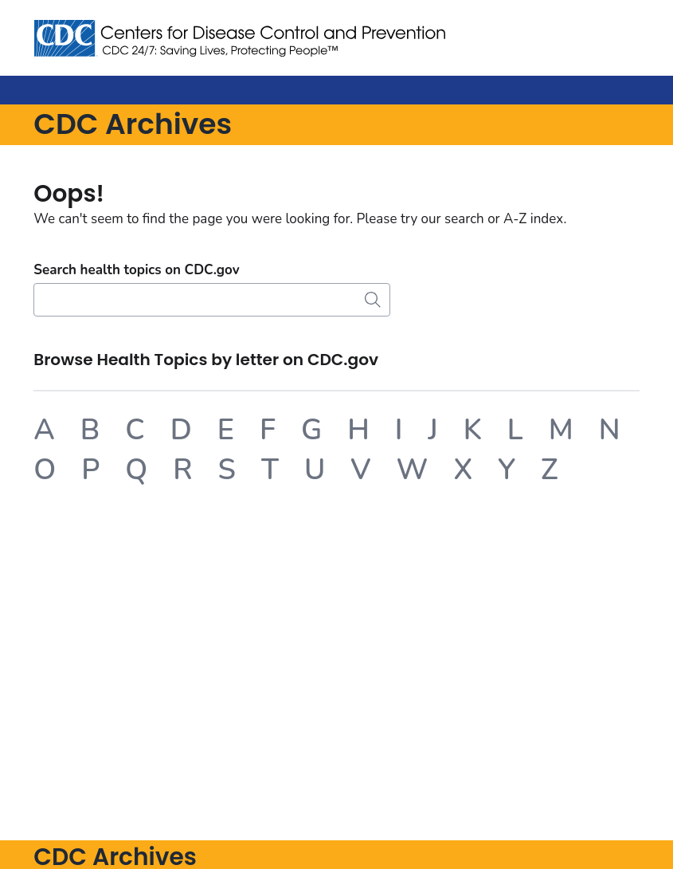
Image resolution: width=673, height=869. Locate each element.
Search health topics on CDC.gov (136, 270)
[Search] (211, 300)
